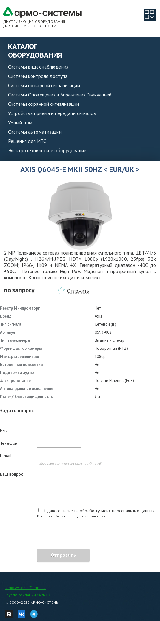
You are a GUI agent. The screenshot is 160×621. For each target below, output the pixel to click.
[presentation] (47, 534)
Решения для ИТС (27, 141)
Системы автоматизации (35, 132)
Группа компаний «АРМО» (28, 595)
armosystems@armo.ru (25, 587)
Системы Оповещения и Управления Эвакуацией (59, 95)
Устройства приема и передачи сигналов (52, 113)
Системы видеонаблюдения (38, 67)
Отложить (78, 291)
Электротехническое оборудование (47, 150)
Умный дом (20, 122)
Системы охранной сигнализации (43, 104)
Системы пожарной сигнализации (44, 85)
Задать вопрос (17, 410)
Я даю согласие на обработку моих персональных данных (98, 510)
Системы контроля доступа (37, 76)
